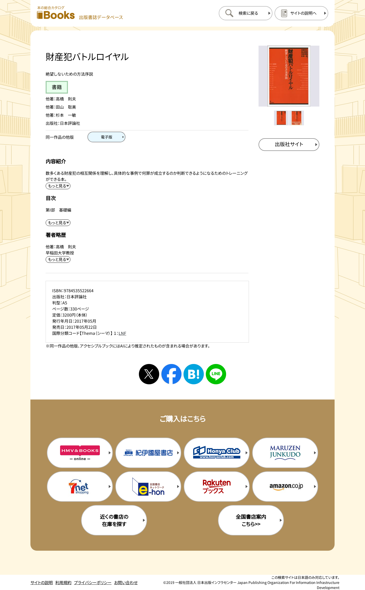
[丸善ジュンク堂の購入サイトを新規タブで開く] (285, 453)
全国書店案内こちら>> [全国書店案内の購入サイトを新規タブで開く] (251, 520)
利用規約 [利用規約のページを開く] (63, 582)
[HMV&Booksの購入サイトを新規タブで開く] (80, 453)
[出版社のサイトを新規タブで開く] (289, 144)
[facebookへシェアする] (171, 374)
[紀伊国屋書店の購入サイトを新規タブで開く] (148, 453)
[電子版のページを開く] (106, 137)
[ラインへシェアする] (216, 374)
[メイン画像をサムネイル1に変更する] (281, 118)
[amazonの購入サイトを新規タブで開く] (285, 486)
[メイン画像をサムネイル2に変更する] (296, 118)
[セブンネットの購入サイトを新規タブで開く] (80, 486)
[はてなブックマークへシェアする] (194, 374)
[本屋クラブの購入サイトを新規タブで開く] (217, 453)
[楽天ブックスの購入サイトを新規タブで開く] (217, 486)
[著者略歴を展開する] (58, 259)
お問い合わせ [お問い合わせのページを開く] (126, 582)
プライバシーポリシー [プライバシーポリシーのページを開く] (93, 582)
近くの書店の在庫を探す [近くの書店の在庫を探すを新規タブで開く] (114, 520)
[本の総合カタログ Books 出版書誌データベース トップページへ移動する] (80, 13)
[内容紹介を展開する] (58, 186)
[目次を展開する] (58, 222)
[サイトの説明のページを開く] (301, 13)
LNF (122, 333)
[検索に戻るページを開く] (245, 13)
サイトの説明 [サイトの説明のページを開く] (41, 582)
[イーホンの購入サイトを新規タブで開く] (148, 486)
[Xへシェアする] (149, 374)
